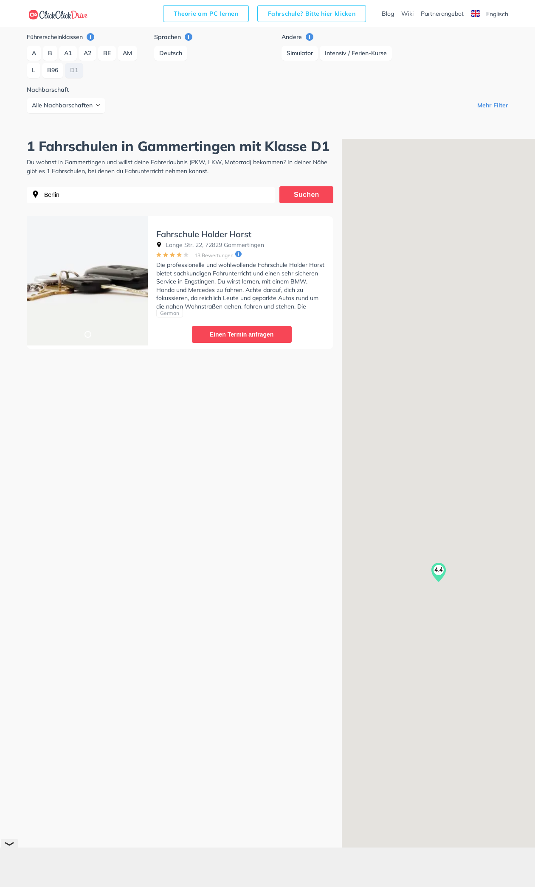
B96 (52, 70)
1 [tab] (87, 334)
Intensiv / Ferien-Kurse (356, 53)
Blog (388, 13)
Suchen (306, 194)
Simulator (300, 53)
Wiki (407, 13)
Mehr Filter (492, 105)
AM (127, 53)
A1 (68, 53)
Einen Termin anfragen (242, 334)
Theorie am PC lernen (206, 13)
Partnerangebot (442, 13)
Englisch (489, 14)
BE (107, 53)
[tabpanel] (87, 280)
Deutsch (170, 53)
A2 (87, 53)
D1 (74, 70)
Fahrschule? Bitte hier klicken (311, 13)
